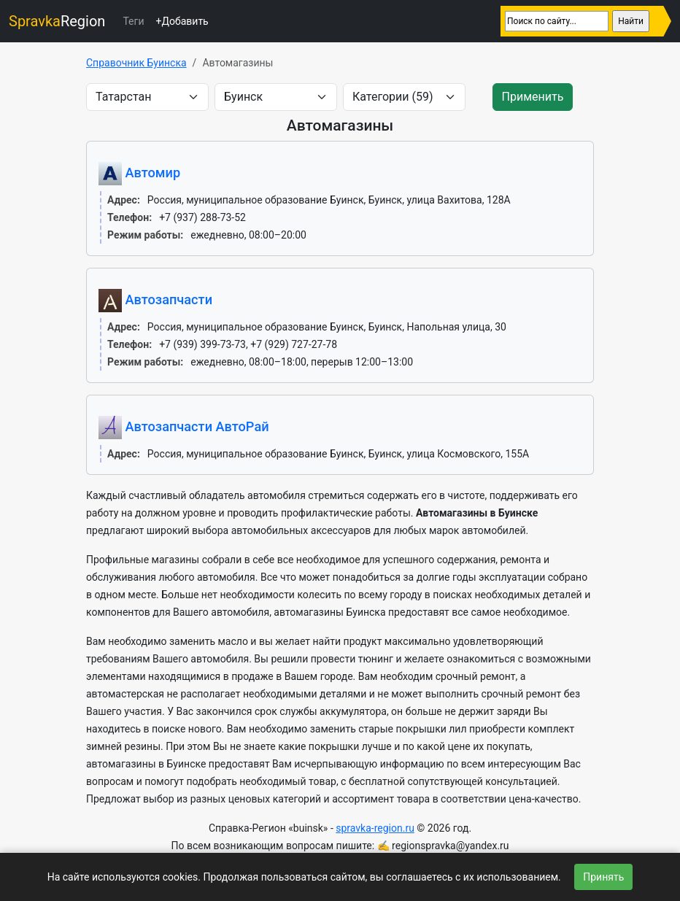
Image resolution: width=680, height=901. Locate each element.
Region (57, 21)
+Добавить (181, 21)
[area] (147, 97)
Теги (133, 21)
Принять (603, 877)
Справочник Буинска (136, 63)
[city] (276, 97)
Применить (533, 97)
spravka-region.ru (375, 828)
